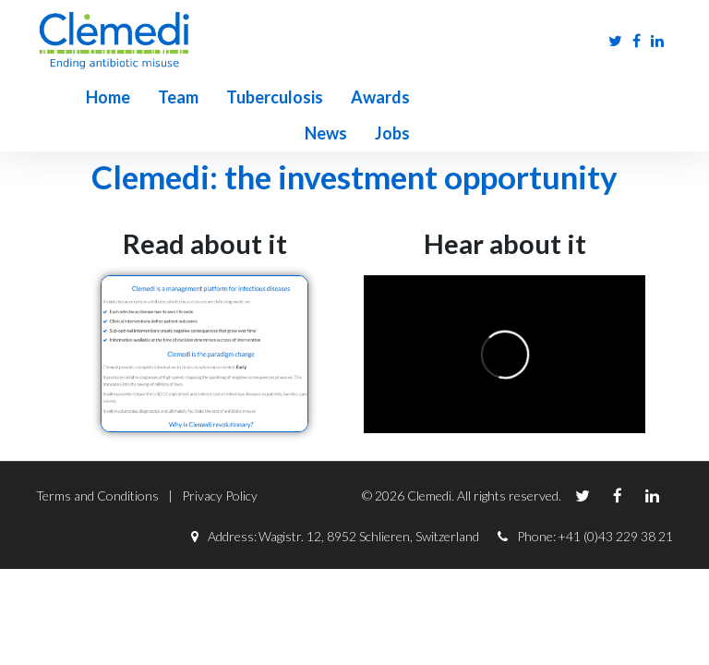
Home (58, 97)
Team (128, 97)
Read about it (205, 207)
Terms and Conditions (97, 459)
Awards (330, 97)
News (409, 97)
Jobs (475, 97)
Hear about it (505, 207)
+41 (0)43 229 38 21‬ (615, 500)
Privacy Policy (220, 459)
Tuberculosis (224, 97)
